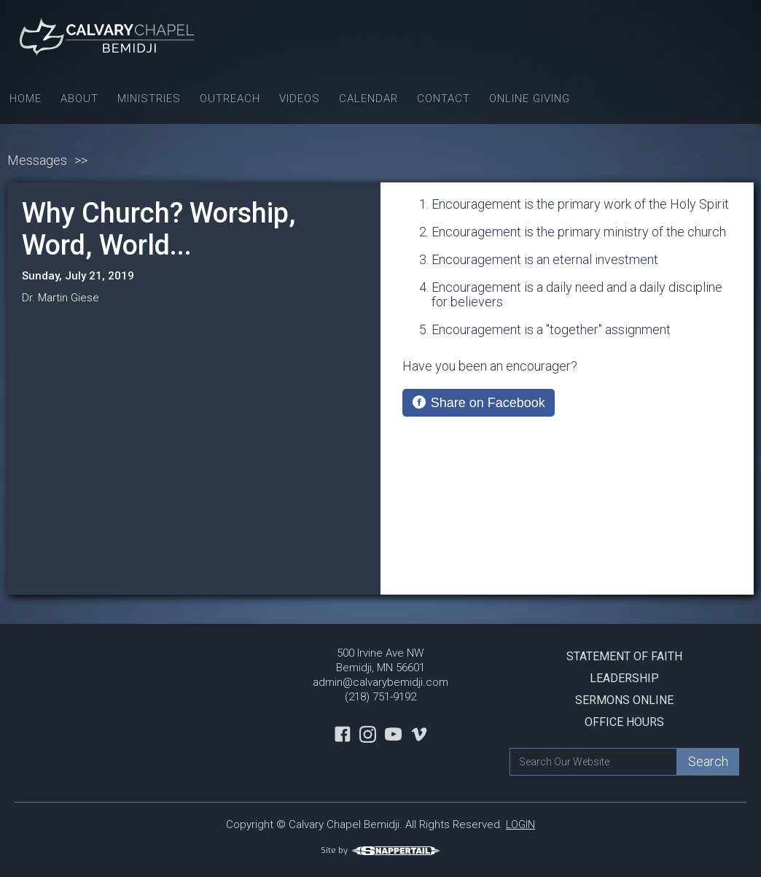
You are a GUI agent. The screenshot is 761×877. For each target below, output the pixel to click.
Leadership (624, 678)
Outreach (230, 98)
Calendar (368, 98)
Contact (443, 98)
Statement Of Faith (624, 656)
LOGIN (520, 824)
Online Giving (529, 98)
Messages (37, 160)
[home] (109, 36)
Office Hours (624, 722)
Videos (299, 98)
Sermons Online (624, 700)
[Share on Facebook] (478, 403)
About (79, 98)
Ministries (149, 98)
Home (25, 98)
